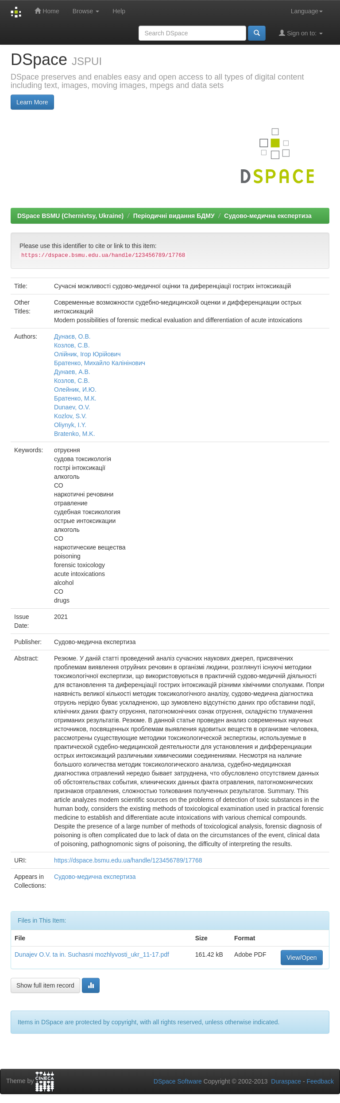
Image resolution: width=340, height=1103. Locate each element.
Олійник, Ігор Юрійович (87, 354)
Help (118, 11)
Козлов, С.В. (72, 345)
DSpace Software (178, 1081)
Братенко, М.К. (75, 398)
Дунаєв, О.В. (72, 336)
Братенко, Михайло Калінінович (99, 362)
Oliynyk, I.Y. (70, 424)
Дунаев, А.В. (72, 371)
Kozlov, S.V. (70, 416)
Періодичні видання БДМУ (174, 215)
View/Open (301, 957)
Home (47, 11)
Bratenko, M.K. (74, 433)
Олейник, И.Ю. (75, 389)
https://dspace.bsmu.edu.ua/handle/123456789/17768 (128, 860)
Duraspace (286, 1081)
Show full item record (45, 985)
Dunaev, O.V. (72, 407)
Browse (86, 11)
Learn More (32, 102)
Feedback (320, 1081)
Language (307, 11)
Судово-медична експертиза (268, 215)
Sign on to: (301, 33)
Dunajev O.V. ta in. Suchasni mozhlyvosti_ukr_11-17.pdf (92, 954)
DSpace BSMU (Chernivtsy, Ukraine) (70, 215)
